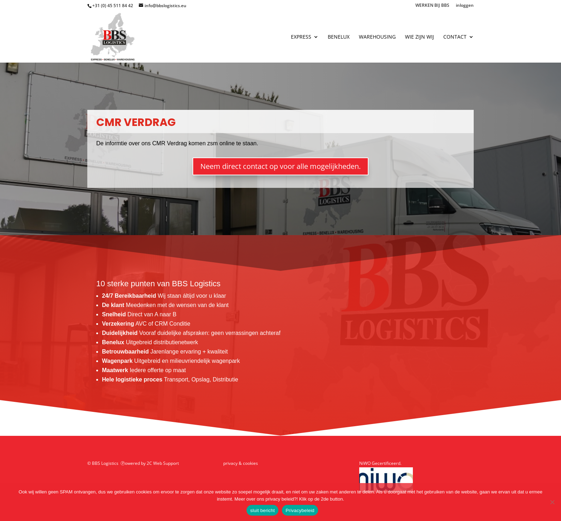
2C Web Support (163, 463)
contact (455, 37)
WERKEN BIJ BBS (432, 5)
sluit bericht (262, 510)
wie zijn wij (419, 37)
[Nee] (552, 502)
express (301, 37)
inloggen (465, 5)
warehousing (377, 37)
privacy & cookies (240, 463)
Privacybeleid (300, 510)
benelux (339, 37)
